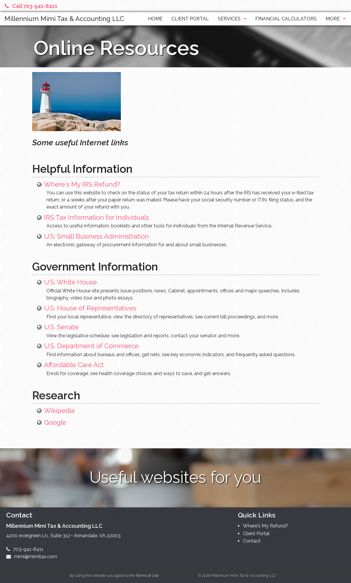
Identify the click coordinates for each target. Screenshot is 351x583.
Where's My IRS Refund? (82, 184)
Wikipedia (59, 410)
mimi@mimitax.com (31, 556)
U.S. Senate (61, 327)
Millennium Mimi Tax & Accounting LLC (64, 18)
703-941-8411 (24, 549)
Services (229, 19)
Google (55, 422)
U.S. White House (70, 282)
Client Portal (190, 19)
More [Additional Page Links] (333, 19)
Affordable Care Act (74, 365)
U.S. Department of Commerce (91, 346)
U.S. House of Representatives (90, 308)
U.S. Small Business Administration (96, 236)
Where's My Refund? (265, 526)
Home (155, 19)
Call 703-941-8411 (31, 6)
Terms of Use (147, 575)
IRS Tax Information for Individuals (96, 217)
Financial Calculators (286, 19)
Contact (252, 541)
